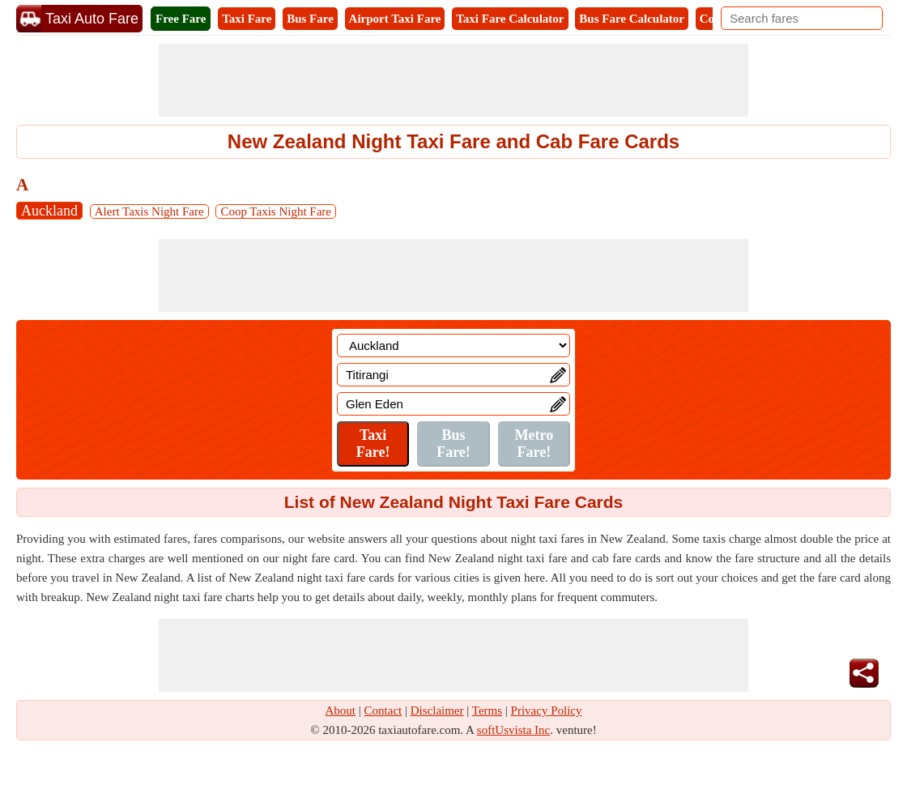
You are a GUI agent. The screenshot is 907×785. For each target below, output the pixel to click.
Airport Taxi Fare (395, 18)
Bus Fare (310, 18)
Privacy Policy (546, 710)
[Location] (453, 345)
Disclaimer (437, 710)
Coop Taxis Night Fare (275, 211)
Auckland (49, 211)
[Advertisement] (453, 80)
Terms (487, 710)
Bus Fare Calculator (631, 18)
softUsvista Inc (513, 729)
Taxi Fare (246, 18)
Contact (383, 710)
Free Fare (180, 18)
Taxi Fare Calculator (510, 18)
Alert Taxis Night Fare (149, 211)
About (341, 710)
